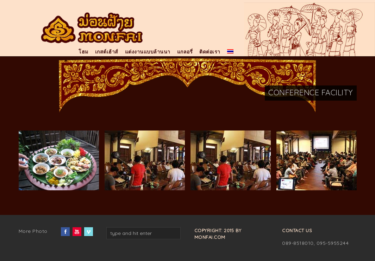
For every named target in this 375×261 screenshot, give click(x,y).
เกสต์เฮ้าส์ (106, 51)
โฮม (83, 51)
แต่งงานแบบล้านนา (147, 51)
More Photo (33, 231)
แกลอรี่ (185, 51)
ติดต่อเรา (209, 51)
